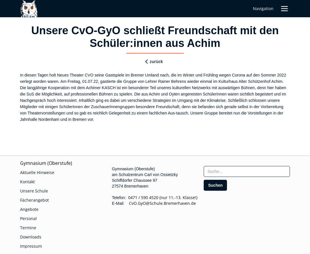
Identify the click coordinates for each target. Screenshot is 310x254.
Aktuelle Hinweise (37, 172)
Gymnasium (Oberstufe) (46, 163)
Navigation (263, 8)
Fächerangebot (34, 200)
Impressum (31, 246)
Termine (28, 227)
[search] (215, 185)
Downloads (30, 237)
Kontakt (27, 181)
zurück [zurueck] (156, 61)
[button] (284, 8)
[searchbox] (247, 171)
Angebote (29, 209)
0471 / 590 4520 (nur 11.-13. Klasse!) (162, 197)
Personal (28, 218)
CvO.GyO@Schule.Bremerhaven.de (161, 203)
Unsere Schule (34, 191)
